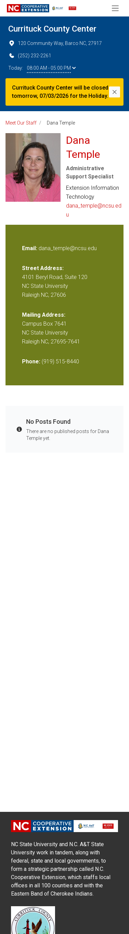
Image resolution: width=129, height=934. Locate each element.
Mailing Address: (43, 315)
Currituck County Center (52, 29)
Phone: (31, 361)
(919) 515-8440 (60, 361)
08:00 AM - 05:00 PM (51, 68)
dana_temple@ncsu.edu (93, 210)
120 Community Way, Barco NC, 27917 (55, 43)
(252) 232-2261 (29, 55)
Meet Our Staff (21, 123)
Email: (30, 248)
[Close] (114, 91)
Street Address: (43, 268)
